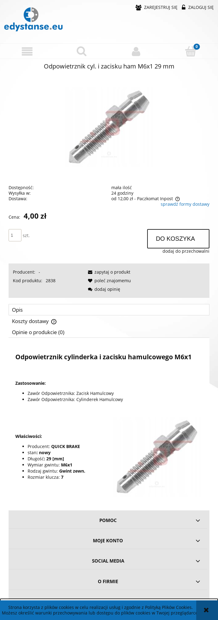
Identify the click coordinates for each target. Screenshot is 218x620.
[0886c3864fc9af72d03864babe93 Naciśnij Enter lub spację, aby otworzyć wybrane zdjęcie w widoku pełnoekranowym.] (109, 127)
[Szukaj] (81, 51)
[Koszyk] (190, 51)
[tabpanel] (109, 422)
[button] (27, 51)
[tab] (109, 309)
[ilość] (15, 235)
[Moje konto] (136, 51)
